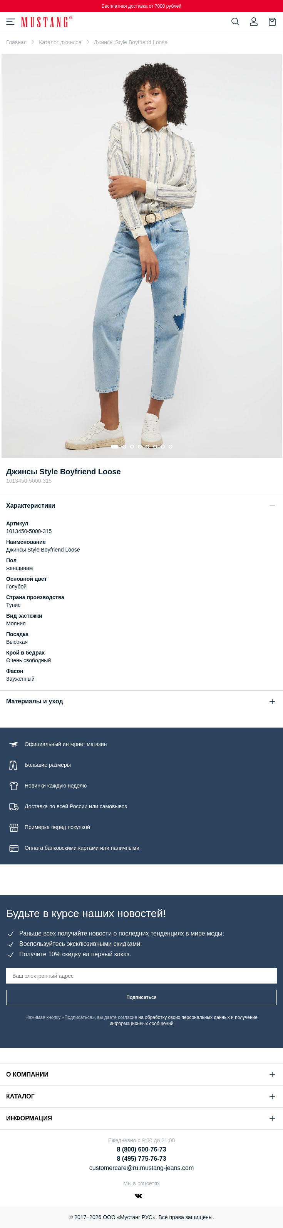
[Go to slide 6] (155, 447)
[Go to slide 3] (132, 447)
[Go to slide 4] (140, 447)
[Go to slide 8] (170, 447)
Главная (16, 42)
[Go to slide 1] (115, 447)
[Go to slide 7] (163, 447)
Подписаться (141, 997)
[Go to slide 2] (124, 447)
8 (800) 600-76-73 (141, 1149)
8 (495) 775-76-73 (141, 1158)
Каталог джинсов (60, 42)
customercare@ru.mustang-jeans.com (141, 1168)
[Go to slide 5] (147, 447)
